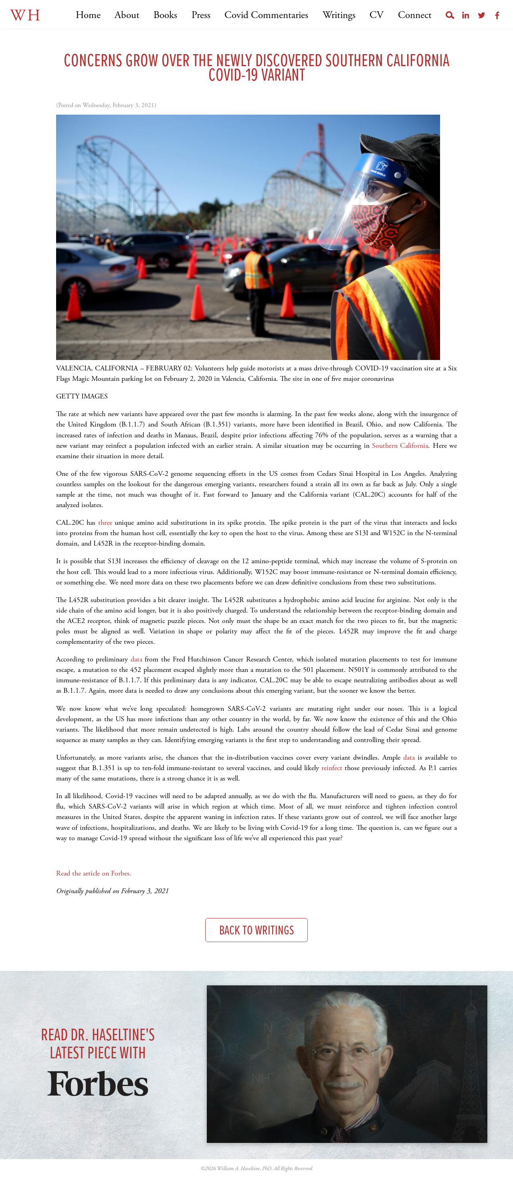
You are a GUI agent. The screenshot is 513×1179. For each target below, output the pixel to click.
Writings (339, 15)
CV (377, 15)
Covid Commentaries (266, 15)
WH (26, 16)
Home (88, 15)
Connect (415, 15)
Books (165, 15)
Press (201, 15)
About (127, 15)
